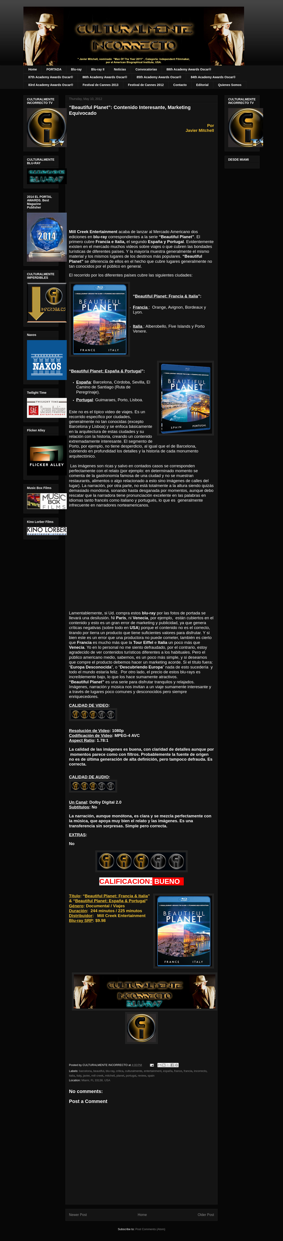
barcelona (85, 1071)
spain (150, 1075)
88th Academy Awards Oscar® (188, 69)
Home (32, 69)
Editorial (202, 85)
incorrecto (200, 1071)
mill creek (97, 1075)
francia (188, 1071)
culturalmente (133, 1071)
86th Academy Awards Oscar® (104, 77)
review (142, 1075)
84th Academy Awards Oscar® (213, 77)
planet (120, 1075)
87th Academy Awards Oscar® (50, 77)
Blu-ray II (97, 69)
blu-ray (110, 1071)
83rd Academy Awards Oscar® (50, 85)
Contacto (180, 85)
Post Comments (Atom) (150, 1229)
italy (78, 1075)
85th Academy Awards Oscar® (159, 77)
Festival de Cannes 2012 (146, 85)
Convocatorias (146, 69)
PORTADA (53, 69)
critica (119, 1071)
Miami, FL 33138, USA (95, 1080)
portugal (131, 1075)
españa (168, 1071)
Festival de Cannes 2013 (101, 85)
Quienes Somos (229, 85)
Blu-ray (76, 69)
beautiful (98, 1071)
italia (72, 1075)
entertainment (153, 1071)
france (178, 1071)
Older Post (206, 1215)
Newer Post (78, 1215)
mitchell (110, 1075)
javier (86, 1075)
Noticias (120, 69)
